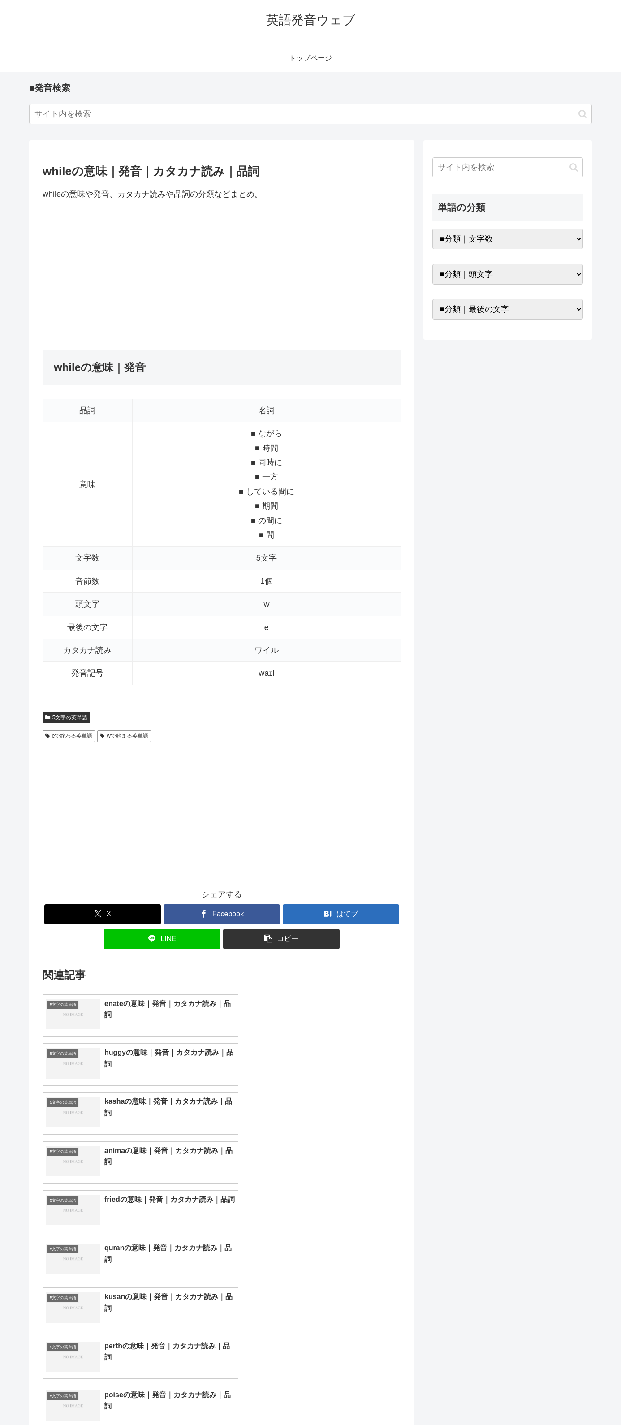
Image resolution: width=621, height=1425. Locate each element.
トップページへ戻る (483, 1396)
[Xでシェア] (102, 914)
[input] (310, 114)
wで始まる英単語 (124, 736)
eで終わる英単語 (68, 736)
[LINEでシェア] (162, 939)
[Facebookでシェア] (222, 914)
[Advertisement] (222, 275)
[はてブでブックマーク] (341, 914)
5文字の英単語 (66, 717)
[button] (583, 114)
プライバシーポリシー (552, 1396)
